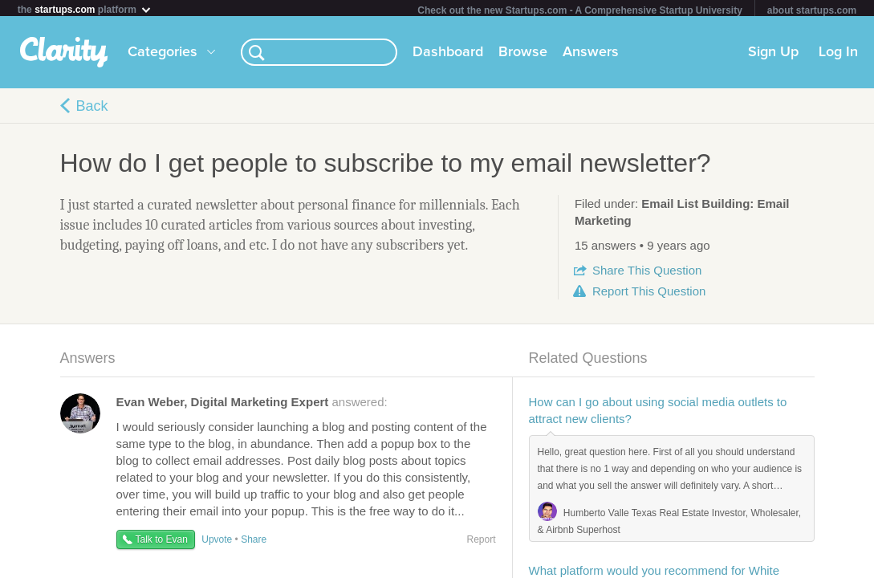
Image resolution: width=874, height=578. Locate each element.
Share (646, 273)
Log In (838, 55)
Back (92, 109)
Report (648, 294)
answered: (252, 405)
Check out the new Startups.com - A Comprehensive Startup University (579, 10)
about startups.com (811, 10)
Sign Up (773, 55)
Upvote (216, 542)
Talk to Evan (162, 542)
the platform (85, 9)
